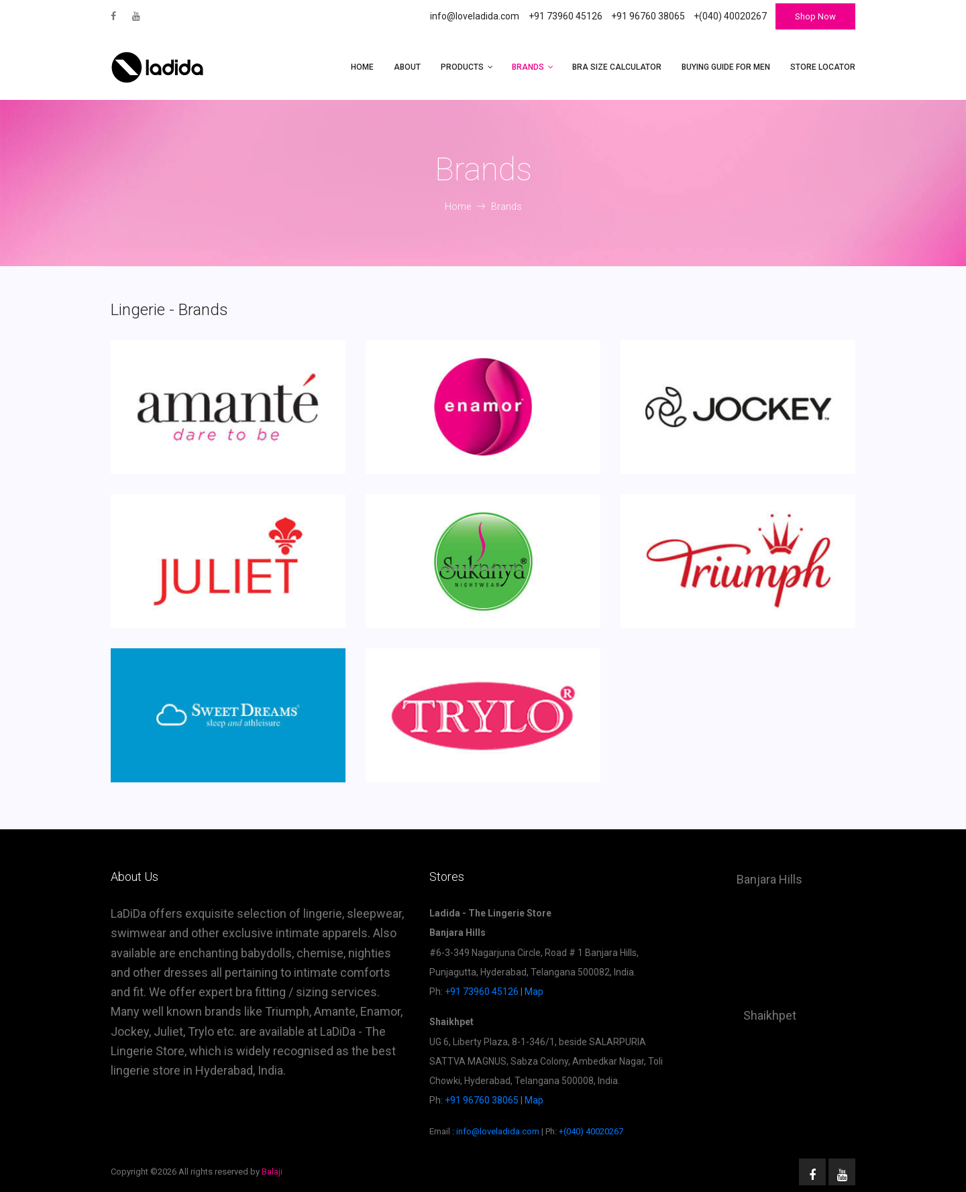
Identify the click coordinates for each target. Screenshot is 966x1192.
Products (462, 67)
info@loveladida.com (474, 16)
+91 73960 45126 (482, 991)
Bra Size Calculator (616, 67)
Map (534, 991)
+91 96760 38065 (482, 1100)
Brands (528, 67)
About (407, 67)
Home (362, 67)
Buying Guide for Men (726, 67)
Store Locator (822, 67)
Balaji (272, 1172)
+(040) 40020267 (591, 1131)
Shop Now (815, 16)
